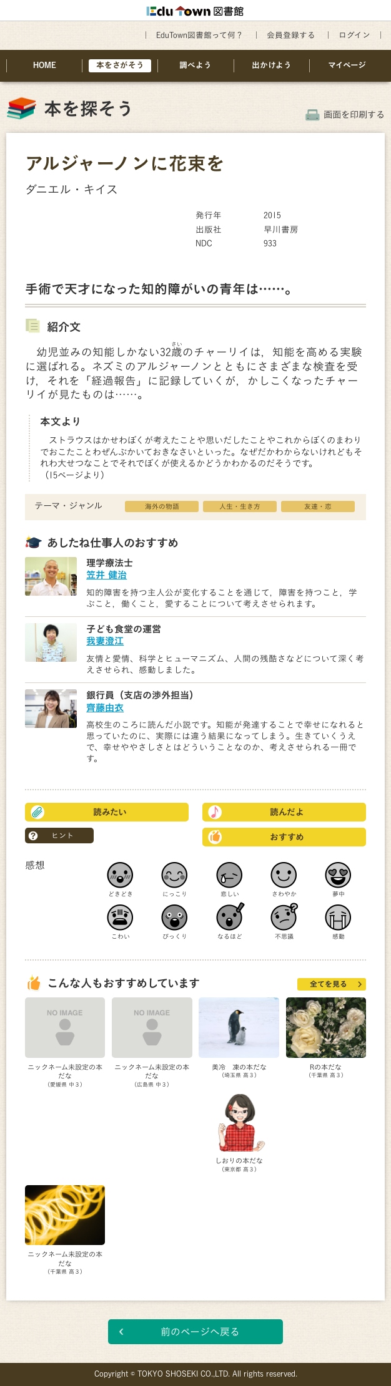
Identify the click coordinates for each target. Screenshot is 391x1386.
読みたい (110, 812)
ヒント (62, 835)
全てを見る (328, 983)
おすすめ (287, 837)
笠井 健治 (106, 574)
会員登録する (291, 35)
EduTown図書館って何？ (200, 35)
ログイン (354, 35)
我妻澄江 (105, 641)
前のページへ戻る (200, 1332)
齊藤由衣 (105, 707)
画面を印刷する (354, 114)
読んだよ (287, 812)
